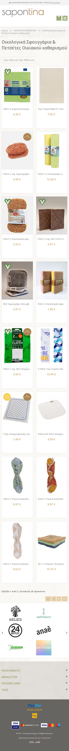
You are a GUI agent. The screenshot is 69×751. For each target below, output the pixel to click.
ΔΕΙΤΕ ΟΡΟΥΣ (55, 3)
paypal (34, 706)
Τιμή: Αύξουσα (10, 60)
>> (64, 598)
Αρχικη (5, 30)
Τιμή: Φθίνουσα (26, 60)
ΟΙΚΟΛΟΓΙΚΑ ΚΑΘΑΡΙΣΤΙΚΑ (25, 30)
